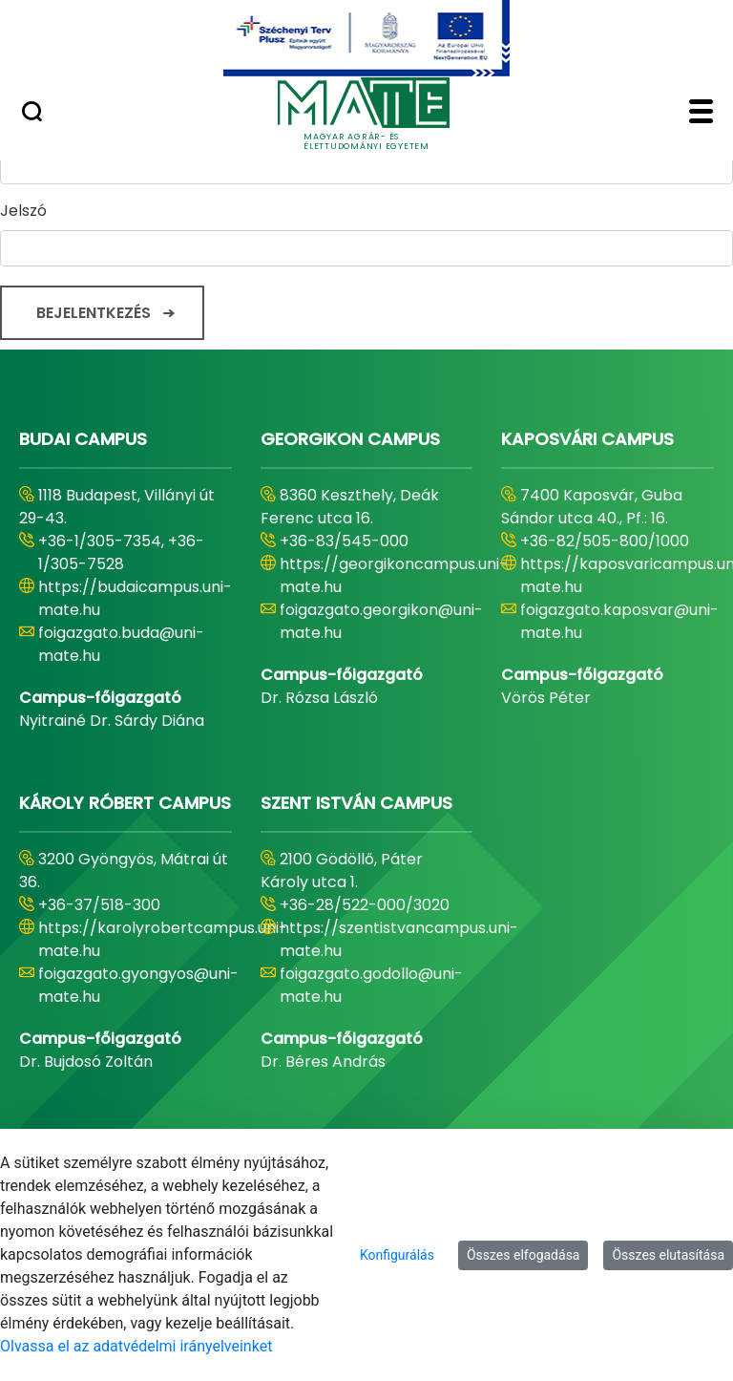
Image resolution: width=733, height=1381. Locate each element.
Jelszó (23, 211)
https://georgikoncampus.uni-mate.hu (394, 575)
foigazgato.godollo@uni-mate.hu (371, 985)
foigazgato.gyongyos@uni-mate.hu (138, 985)
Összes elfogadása (523, 1255)
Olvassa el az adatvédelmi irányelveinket (136, 1346)
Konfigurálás (397, 1255)
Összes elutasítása (668, 1255)
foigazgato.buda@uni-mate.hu (121, 644)
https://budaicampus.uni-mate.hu (135, 598)
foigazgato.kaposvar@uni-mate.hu (619, 621)
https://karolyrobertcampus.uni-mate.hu (162, 939)
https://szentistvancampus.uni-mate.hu (399, 939)
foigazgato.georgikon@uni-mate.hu (381, 621)
